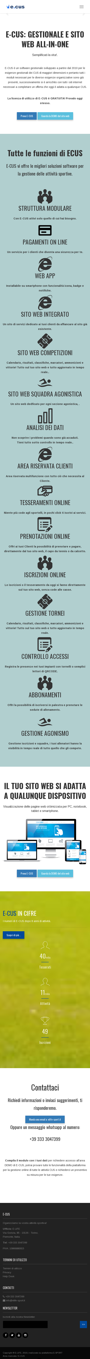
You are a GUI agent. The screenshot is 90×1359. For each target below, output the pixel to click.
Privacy (7, 1272)
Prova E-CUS (27, 116)
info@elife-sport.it (15, 1300)
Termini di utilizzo (12, 1268)
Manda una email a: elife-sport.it (45, 1119)
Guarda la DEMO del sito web (55, 116)
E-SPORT (57, 1353)
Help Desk (8, 1276)
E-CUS (21, 1356)
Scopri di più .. (14, 935)
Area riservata (9, 1356)
